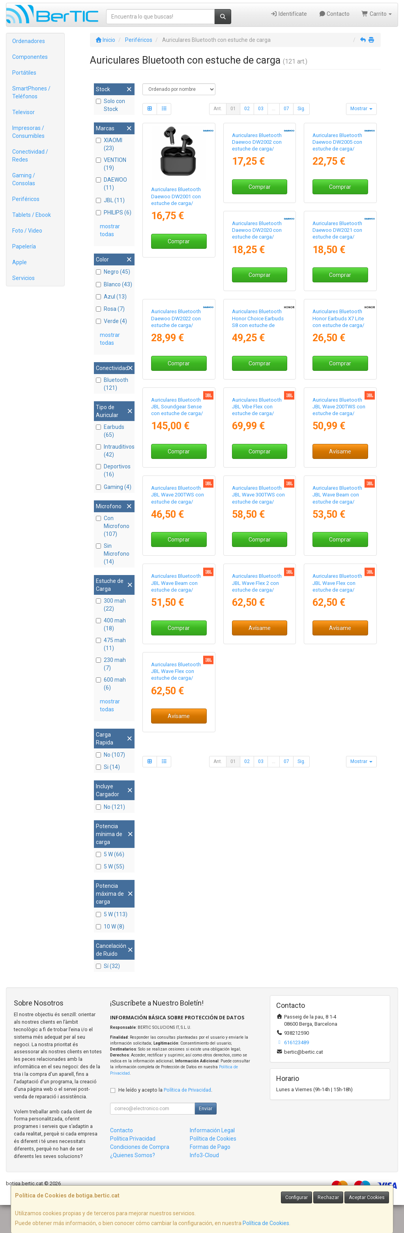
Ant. (217, 108)
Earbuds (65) (110, 431)
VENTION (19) (111, 164)
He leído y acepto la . (165, 1118)
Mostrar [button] (361, 108)
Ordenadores (28, 41)
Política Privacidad (132, 1166)
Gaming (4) (113, 487)
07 (286, 108)
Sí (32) (108, 966)
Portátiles (24, 73)
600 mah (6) (111, 684)
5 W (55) (110, 866)
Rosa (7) (110, 309)
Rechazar (328, 1197)
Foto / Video (27, 230)
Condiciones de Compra (139, 1175)
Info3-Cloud (204, 1183)
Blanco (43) (114, 284)
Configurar (296, 1197)
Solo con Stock (110, 105)
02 (247, 108)
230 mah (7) (111, 664)
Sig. (301, 108)
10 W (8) (110, 926)
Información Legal (212, 1158)
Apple (19, 262)
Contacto (334, 14)
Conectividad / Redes (30, 155)
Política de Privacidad (187, 1118)
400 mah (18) (111, 624)
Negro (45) (113, 272)
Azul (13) (111, 296)
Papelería (24, 246)
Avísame (260, 669)
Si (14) (108, 767)
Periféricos (25, 199)
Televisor (23, 112)
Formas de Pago (210, 1175)
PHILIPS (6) (113, 212)
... (273, 108)
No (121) (110, 807)
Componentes (30, 57)
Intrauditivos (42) (114, 451)
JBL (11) (110, 200)
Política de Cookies (266, 1223)
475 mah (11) (111, 644)
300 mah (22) (111, 605)
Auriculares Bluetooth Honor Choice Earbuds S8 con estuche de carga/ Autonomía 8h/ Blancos (177, 488)
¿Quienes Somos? (132, 1183)
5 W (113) (111, 914)
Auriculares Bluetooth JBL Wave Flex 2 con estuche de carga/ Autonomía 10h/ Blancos (176, 916)
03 (261, 108)
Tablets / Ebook (31, 215)
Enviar (205, 1136)
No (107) (110, 755)
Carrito (376, 14)
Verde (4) (111, 321)
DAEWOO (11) (111, 184)
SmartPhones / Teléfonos (31, 92)
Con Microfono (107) (112, 526)
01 (233, 108)
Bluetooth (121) (112, 384)
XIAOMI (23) (109, 144)
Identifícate (288, 14)
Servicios (23, 278)
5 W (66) (110, 854)
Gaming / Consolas (23, 179)
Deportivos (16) (113, 470)
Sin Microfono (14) (112, 554)
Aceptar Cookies (367, 1197)
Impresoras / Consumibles (28, 132)
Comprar (179, 241)
